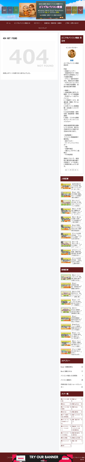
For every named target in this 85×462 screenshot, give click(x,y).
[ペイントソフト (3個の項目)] (66, 442)
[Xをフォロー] (68, 170)
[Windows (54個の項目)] (77, 408)
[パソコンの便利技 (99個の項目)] (66, 400)
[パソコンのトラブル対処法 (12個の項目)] (66, 434)
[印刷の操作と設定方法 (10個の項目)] (77, 434)
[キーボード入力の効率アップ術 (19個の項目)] (66, 422)
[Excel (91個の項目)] (77, 400)
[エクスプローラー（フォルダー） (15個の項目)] (66, 428)
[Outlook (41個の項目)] (66, 412)
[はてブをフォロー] (71, 170)
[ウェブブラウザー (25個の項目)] (77, 416)
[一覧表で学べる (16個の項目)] (77, 422)
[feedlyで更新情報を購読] (75, 170)
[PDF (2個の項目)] (66, 446)
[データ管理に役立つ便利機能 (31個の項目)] (66, 416)
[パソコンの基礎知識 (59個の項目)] (66, 408)
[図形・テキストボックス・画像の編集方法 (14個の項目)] (77, 428)
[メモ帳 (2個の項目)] (77, 442)
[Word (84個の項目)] (66, 404)
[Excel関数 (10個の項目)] (66, 438)
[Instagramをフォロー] (73, 170)
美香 (71, 60)
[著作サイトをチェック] (66, 170)
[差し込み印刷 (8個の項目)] (77, 438)
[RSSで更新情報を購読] (78, 170)
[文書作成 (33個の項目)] (77, 412)
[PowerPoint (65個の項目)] (77, 404)
